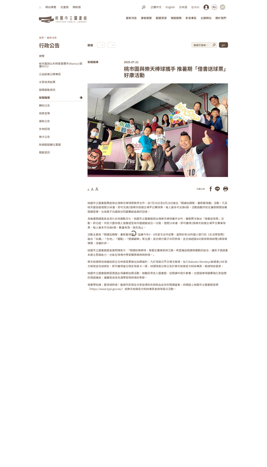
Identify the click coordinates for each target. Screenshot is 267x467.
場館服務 (176, 18)
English (170, 7)
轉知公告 (44, 105)
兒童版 (64, 7)
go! (223, 45)
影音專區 (191, 18)
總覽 (41, 56)
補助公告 (44, 121)
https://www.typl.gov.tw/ (106, 289)
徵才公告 (44, 137)
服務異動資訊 (47, 90)
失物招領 (44, 129)
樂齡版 (77, 7)
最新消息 (131, 18)
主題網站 (205, 18)
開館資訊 (44, 152)
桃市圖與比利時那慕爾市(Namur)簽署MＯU (60, 65)
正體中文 (156, 7)
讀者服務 (146, 18)
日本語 (183, 7)
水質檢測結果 (47, 82)
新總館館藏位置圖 (50, 144)
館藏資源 (161, 18)
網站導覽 (50, 7)
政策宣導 (44, 113)
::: (40, 7)
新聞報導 (44, 97)
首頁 (41, 37)
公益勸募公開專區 (50, 74)
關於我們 (220, 18)
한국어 (195, 7)
